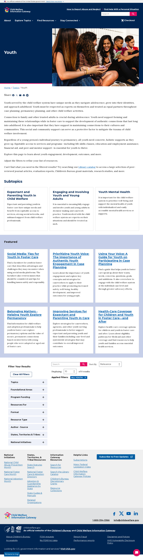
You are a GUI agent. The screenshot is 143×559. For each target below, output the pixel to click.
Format (15, 412)
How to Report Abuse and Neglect (84, 9)
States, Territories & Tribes (25, 434)
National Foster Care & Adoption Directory (35, 474)
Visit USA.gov (68, 549)
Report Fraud (80, 537)
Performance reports (84, 540)
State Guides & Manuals (34, 494)
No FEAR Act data (48, 540)
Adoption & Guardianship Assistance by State (34, 485)
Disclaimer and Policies (118, 537)
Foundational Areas (21, 389)
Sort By (92, 364)
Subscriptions (80, 460)
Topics (14, 382)
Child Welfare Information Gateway (95, 530)
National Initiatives (21, 442)
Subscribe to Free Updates (116, 457)
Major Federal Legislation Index (82, 465)
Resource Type (19, 419)
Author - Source (19, 427)
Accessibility (12, 540)
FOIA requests (47, 537)
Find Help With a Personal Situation (121, 9)
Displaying (57, 371)
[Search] (133, 14)
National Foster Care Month (12, 473)
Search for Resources (55, 466)
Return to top (12, 554)
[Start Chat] (136, 552)
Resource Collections (56, 489)
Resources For (18, 405)
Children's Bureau (61, 530)
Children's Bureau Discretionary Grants (59, 481)
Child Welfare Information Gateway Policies (82, 474)
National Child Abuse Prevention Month (13, 465)
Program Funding (20, 397)
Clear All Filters (21, 374)
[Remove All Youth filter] (85, 377)
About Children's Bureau (18, 537)
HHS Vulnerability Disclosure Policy (121, 541)
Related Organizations (34, 501)
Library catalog (87, 167)
